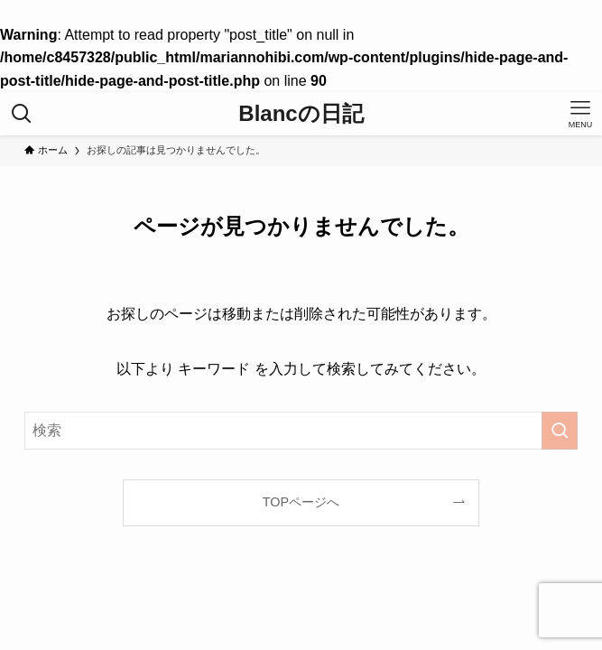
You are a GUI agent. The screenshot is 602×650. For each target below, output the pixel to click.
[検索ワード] (301, 431)
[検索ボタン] (21, 113)
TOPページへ (301, 502)
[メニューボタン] (580, 113)
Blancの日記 (300, 114)
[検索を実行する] (560, 431)
